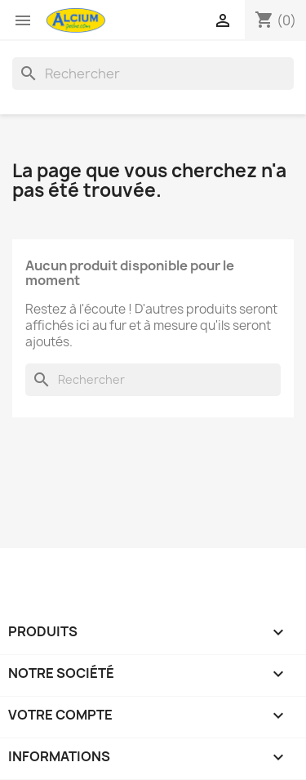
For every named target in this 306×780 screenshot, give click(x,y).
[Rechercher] (153, 73)
